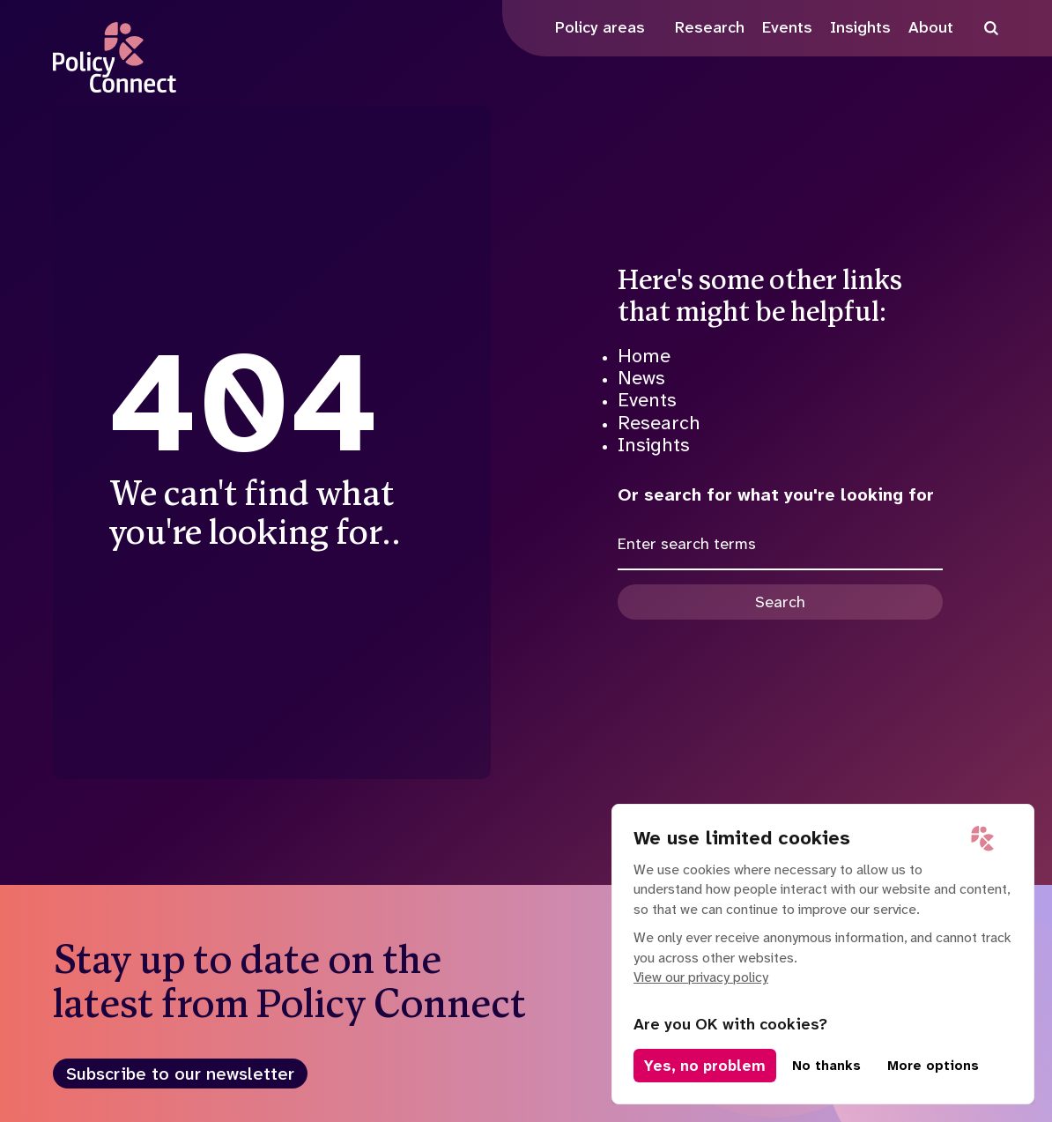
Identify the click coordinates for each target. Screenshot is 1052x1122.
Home (644, 356)
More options (933, 1065)
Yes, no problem (705, 1065)
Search (780, 602)
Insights (654, 445)
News (641, 378)
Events (647, 400)
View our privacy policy (700, 977)
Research (659, 423)
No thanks (826, 1065)
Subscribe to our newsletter (180, 1073)
